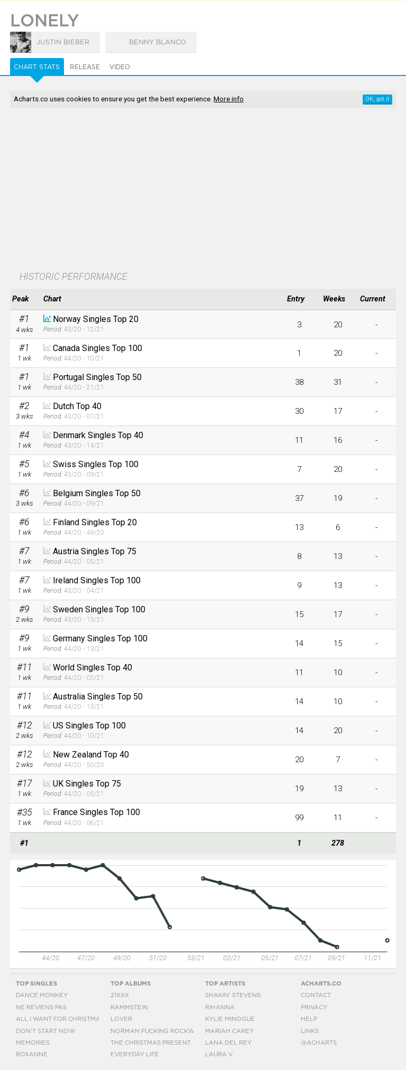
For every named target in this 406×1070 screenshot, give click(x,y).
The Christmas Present (150, 1043)
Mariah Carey (229, 1031)
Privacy (314, 1007)
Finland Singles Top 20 (95, 522)
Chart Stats (37, 67)
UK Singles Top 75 (87, 784)
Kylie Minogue (230, 1019)
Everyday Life (134, 1054)
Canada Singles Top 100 (97, 348)
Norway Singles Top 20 (96, 319)
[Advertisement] (146, 190)
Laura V (219, 1054)
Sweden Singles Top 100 (99, 609)
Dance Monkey (42, 995)
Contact (316, 995)
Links (310, 1031)
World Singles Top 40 (92, 667)
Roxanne (32, 1054)
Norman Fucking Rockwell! (159, 1031)
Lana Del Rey (228, 1043)
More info (229, 98)
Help (309, 1019)
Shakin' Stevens (233, 995)
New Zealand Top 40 (91, 755)
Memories (33, 1043)
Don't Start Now (45, 1031)
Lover (121, 1019)
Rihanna (220, 1007)
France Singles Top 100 (96, 812)
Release (85, 67)
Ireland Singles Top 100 (97, 580)
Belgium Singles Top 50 (97, 493)
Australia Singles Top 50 (98, 697)
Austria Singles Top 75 (94, 551)
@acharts (319, 1043)
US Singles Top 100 (89, 726)
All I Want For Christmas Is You (71, 1019)
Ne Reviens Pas (41, 1007)
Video (119, 67)
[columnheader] (24, 299)
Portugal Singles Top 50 (97, 377)
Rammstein (129, 1007)
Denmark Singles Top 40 (98, 435)
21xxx (119, 995)
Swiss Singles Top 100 (96, 464)
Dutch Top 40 (77, 406)
